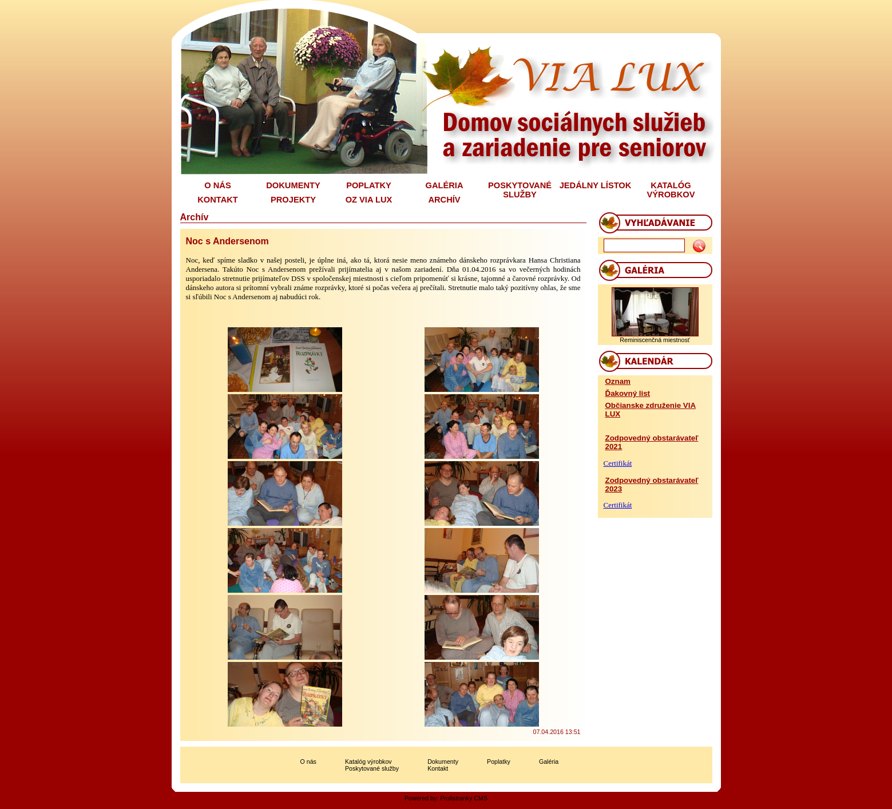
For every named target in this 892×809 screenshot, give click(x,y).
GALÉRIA (444, 185)
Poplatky (498, 761)
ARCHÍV (444, 199)
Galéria (548, 761)
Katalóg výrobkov (368, 761)
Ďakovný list (628, 393)
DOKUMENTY (293, 185)
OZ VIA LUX (369, 199)
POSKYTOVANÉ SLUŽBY (520, 190)
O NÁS (217, 185)
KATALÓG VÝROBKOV (671, 190)
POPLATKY (368, 185)
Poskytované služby (372, 768)
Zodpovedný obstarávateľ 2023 (652, 484)
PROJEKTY (293, 199)
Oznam (618, 381)
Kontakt (437, 768)
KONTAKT (217, 199)
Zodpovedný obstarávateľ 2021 (652, 442)
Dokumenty (442, 761)
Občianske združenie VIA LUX (650, 409)
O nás (308, 761)
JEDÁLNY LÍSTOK (596, 185)
